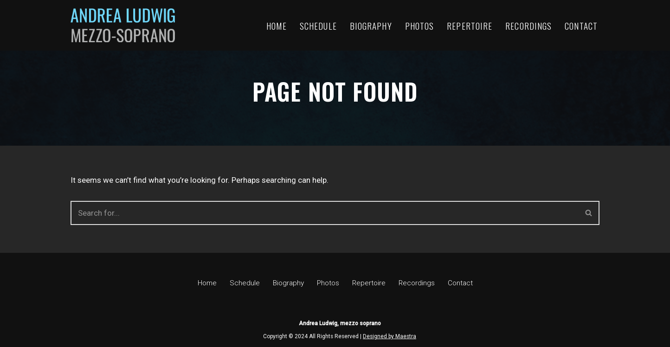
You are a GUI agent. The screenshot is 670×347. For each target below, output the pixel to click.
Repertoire (469, 25)
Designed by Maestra (389, 336)
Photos (419, 25)
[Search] (325, 213)
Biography (371, 25)
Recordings (528, 25)
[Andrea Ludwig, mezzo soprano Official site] (123, 25)
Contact (581, 25)
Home (276, 25)
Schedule (318, 25)
